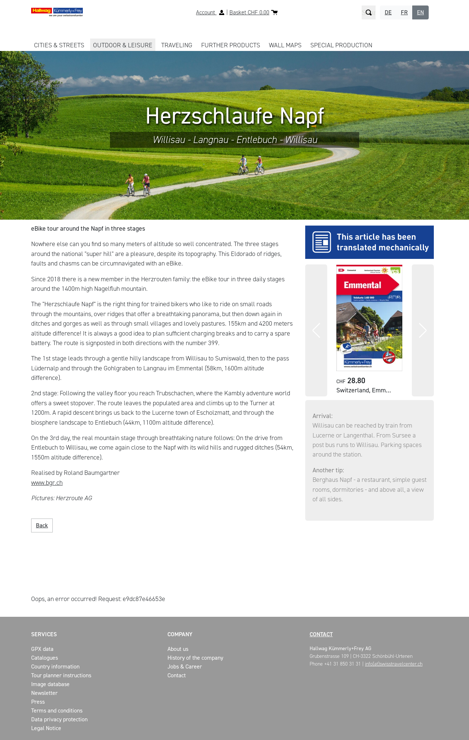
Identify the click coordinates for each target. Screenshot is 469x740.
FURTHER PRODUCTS (230, 45)
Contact (321, 634)
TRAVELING (176, 45)
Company (179, 634)
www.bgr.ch (47, 482)
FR (404, 12)
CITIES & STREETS (59, 45)
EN (420, 12)
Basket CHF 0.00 (249, 12)
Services (44, 634)
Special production (341, 45)
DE (388, 12)
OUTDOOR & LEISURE (122, 45)
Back (42, 525)
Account (206, 12)
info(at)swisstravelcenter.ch (393, 663)
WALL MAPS (285, 45)
